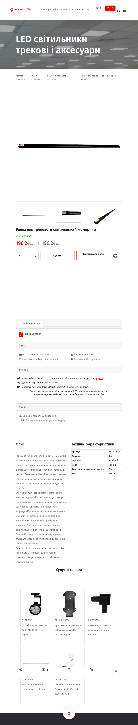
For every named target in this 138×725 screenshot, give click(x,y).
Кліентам (57, 10)
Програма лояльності (75, 10)
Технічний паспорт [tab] (31, 323)
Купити (57, 255)
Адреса (99, 378)
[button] (24, 292)
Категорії (46, 10)
